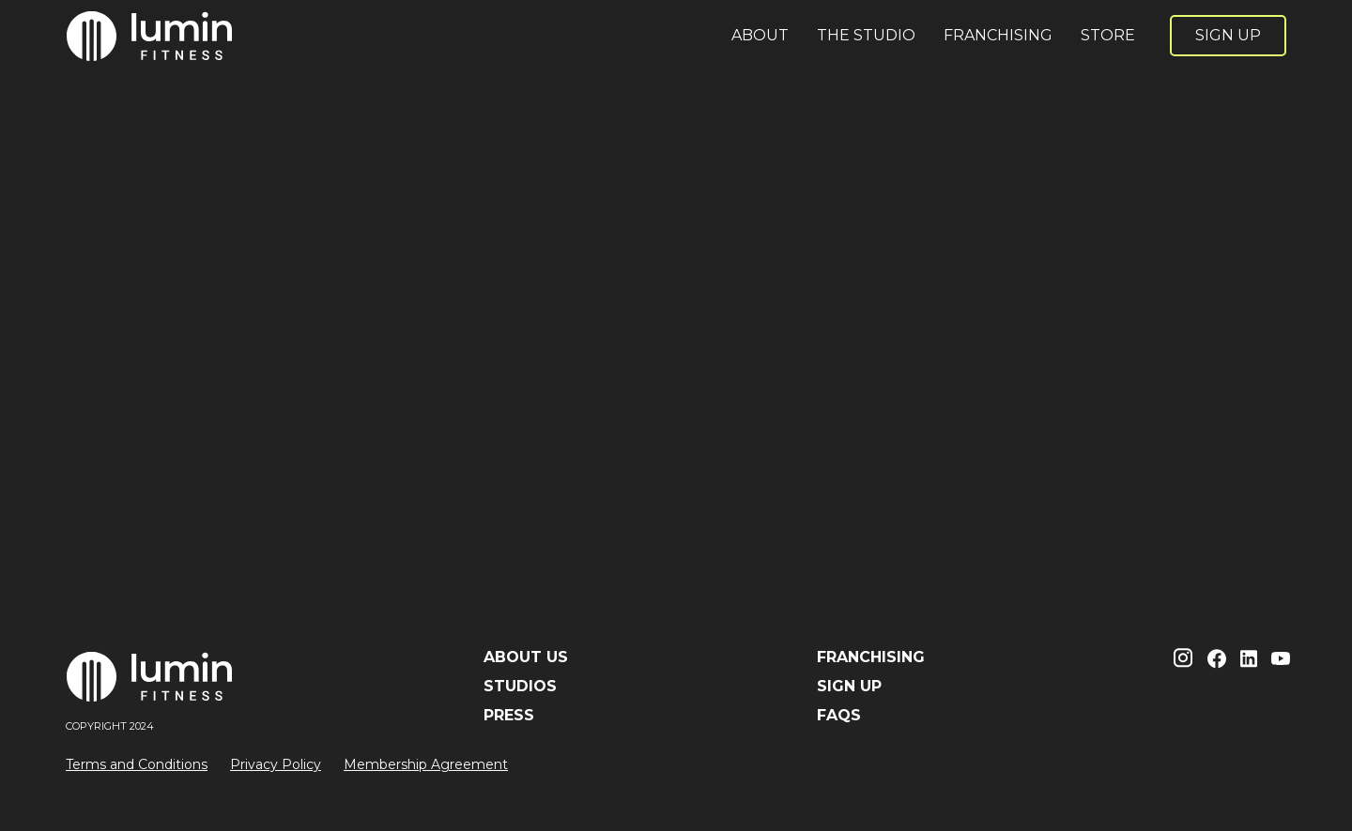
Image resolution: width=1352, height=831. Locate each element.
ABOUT (760, 35)
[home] (150, 36)
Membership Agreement (426, 764)
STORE (1108, 35)
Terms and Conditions (136, 764)
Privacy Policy (275, 764)
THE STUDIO (866, 35)
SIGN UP (1228, 35)
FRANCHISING (998, 35)
